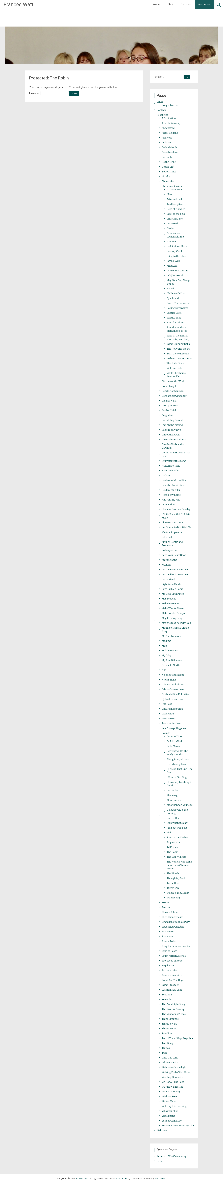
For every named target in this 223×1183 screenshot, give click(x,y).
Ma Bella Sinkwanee (173, 593)
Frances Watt (19, 5)
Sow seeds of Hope (172, 960)
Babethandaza (169, 152)
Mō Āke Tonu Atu (171, 636)
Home (156, 4)
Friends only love (171, 429)
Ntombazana (169, 679)
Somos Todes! (169, 941)
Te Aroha (167, 994)
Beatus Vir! (168, 166)
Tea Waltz (167, 999)
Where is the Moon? (178, 892)
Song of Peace (169, 951)
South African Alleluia (174, 955)
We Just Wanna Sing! (173, 1086)
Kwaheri (166, 564)
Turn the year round (178, 353)
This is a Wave (169, 1023)
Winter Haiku (169, 1101)
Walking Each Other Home (176, 1072)
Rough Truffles (170, 105)
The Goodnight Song (173, 1004)
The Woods (173, 873)
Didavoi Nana (169, 400)
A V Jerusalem (174, 189)
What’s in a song (171, 1091)
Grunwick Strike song (174, 460)
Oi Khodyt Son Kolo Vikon (176, 694)
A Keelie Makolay (171, 123)
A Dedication (169, 118)
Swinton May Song (172, 989)
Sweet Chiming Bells (178, 343)
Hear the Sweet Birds (173, 485)
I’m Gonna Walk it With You (177, 527)
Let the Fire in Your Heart (176, 574)
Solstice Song (174, 317)
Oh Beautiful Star (176, 293)
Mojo (165, 645)
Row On (166, 902)
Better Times (169, 171)
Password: (49, 93)
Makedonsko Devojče (174, 613)
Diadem (171, 228)
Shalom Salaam (170, 912)
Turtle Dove (173, 883)
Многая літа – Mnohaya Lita (178, 1125)
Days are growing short (174, 395)
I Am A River (168, 504)
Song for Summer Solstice (176, 946)
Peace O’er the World (178, 303)
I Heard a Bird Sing (177, 777)
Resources (204, 4)
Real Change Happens (174, 728)
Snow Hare (168, 931)
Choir (171, 4)
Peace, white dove (171, 723)
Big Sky (166, 176)
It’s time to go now (172, 532)
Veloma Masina (170, 1062)
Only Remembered (172, 708)
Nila (164, 670)
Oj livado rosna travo (173, 699)
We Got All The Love (173, 1081)
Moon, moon (174, 800)
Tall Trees (172, 847)
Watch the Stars (175, 363)
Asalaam (166, 142)
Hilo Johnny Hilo (171, 499)
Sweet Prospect (170, 984)
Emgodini (167, 415)
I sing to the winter (177, 256)
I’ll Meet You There (172, 522)
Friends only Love (176, 764)
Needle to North (171, 665)
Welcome (162, 1130)
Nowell (171, 288)
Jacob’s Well (173, 260)
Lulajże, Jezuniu (175, 275)
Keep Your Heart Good (174, 555)
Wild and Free (169, 1096)
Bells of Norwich (176, 209)
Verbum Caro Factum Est (180, 358)
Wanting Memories (172, 1077)
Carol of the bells (176, 213)
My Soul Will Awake (172, 660)
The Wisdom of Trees (174, 1014)
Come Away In (169, 386)
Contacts (186, 4)
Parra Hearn (168, 718)
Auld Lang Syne (175, 204)
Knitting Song (169, 559)
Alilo (169, 194)
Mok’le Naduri (170, 650)
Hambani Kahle (170, 470)
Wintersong (173, 897)
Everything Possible (173, 420)
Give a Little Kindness (174, 439)
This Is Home (169, 1028)
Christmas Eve (175, 218)
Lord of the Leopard (177, 270)
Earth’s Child (169, 410)
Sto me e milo (169, 970)
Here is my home (171, 494)
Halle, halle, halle (171, 465)
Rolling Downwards (177, 308)
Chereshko (168, 181)
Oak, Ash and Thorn (173, 684)
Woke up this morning (174, 1106)
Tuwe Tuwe (173, 887)
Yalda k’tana (168, 1115)
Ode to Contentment (173, 689)
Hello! (160, 1161)
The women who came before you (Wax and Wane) (179, 865)
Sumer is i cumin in (172, 975)
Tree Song (167, 1043)
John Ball (167, 537)
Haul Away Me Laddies (174, 480)
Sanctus (166, 907)
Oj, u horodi (173, 298)
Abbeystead (168, 128)
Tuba (164, 1052)
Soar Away (167, 936)
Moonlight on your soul (180, 804)
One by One (173, 818)
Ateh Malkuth (169, 147)
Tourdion (167, 1033)
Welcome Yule (174, 368)
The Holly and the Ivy (178, 348)
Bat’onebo (167, 157)
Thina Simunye (170, 1018)
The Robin (172, 852)
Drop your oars (170, 405)
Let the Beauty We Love (175, 569)
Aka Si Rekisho (170, 132)
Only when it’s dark (177, 822)
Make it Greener (171, 603)
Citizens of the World (173, 381)
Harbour (166, 475)
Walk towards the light (174, 1067)
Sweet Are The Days (172, 980)
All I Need (167, 137)
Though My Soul (176, 878)
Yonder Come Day (172, 1120)
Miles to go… (173, 795)
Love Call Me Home (172, 589)
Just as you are (169, 550)
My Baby (166, 655)
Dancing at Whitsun (173, 391)
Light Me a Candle (172, 584)
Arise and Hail (174, 199)
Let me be (172, 790)
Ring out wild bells (177, 827)
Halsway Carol (174, 251)
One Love (167, 703)
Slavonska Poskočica (173, 926)
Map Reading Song (172, 618)
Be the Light (168, 161)
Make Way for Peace (173, 608)
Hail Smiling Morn (177, 246)
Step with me (174, 842)
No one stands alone (173, 674)
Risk (169, 832)
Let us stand (168, 579)
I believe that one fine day (176, 509)
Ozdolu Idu (168, 713)
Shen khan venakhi (172, 917)
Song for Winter (175, 322)
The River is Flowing (173, 1009)
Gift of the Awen (171, 434)
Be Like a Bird (174, 741)
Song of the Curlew (177, 837)
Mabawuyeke (169, 598)
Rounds (166, 733)
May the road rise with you (176, 622)
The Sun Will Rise (176, 856)
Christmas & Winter (173, 186)
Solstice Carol (174, 312)
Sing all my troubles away (176, 921)
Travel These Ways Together (177, 1038)
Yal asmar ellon (170, 1111)
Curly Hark (172, 223)
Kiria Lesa (172, 265)
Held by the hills (171, 490)
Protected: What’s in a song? (172, 1156)
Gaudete (171, 241)
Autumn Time (174, 736)
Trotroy (166, 1047)
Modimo (166, 640)
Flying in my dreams (178, 759)
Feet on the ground (172, 424)
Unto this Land (170, 1057)
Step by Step (168, 965)
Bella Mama (173, 746)
